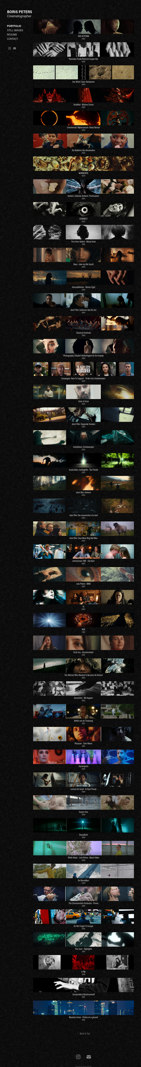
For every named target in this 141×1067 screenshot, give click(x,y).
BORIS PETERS (19, 11)
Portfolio (14, 26)
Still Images (15, 30)
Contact (12, 39)
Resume (12, 34)
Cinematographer (19, 16)
